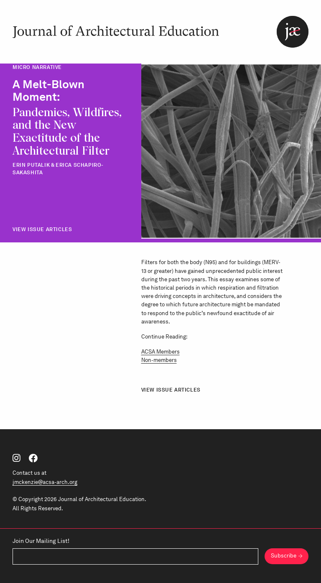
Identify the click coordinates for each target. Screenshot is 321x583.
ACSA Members (160, 351)
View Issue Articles (42, 229)
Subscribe (283, 555)
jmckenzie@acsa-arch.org (45, 482)
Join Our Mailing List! (41, 541)
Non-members (159, 359)
